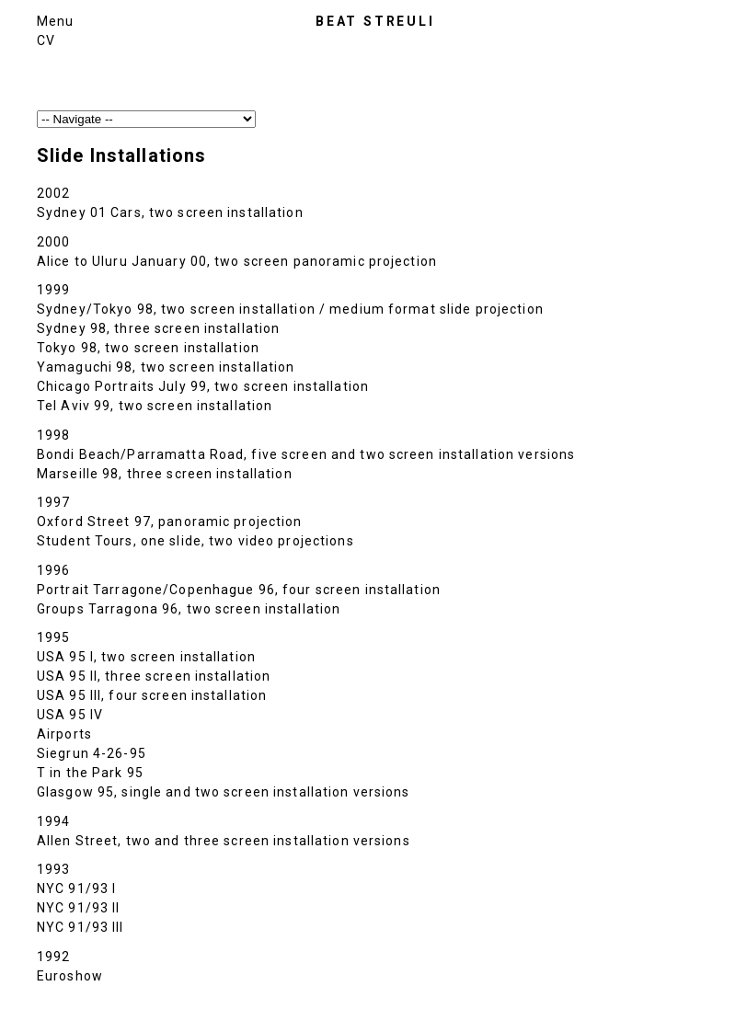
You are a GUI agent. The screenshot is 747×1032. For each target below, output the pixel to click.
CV (46, 40)
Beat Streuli (375, 21)
